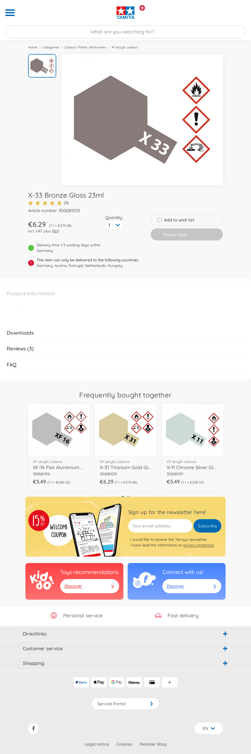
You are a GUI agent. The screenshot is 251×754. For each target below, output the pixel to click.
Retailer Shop (153, 744)
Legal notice (96, 744)
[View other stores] (142, 8)
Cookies (124, 744)
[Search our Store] (125, 32)
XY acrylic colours (125, 47)
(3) (48, 203)
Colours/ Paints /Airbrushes (85, 47)
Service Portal (125, 703)
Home (32, 47)
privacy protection (198, 545)
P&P (55, 231)
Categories (51, 47)
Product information (31, 293)
